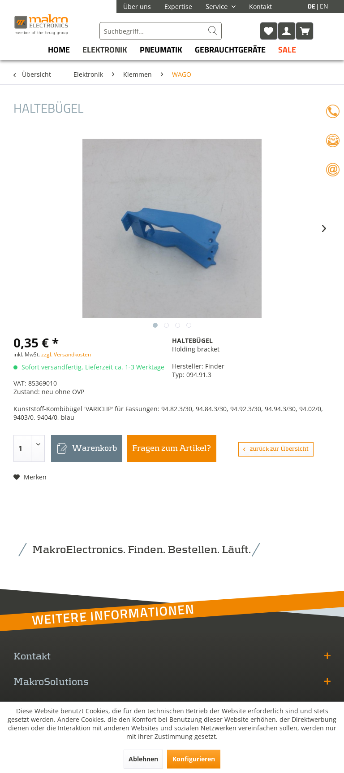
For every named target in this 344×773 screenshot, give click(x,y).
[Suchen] (213, 31)
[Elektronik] (104, 49)
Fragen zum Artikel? (171, 448)
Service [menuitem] (217, 6)
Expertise (178, 6)
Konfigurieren (193, 759)
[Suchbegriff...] (160, 31)
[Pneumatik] (161, 49)
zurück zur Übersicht (276, 449)
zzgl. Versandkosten (66, 354)
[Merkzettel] (269, 31)
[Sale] (287, 49)
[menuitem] (160, 31)
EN (324, 6)
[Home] (59, 49)
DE (312, 6)
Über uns (137, 6)
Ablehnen (143, 759)
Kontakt (260, 6)
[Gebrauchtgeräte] (230, 49)
